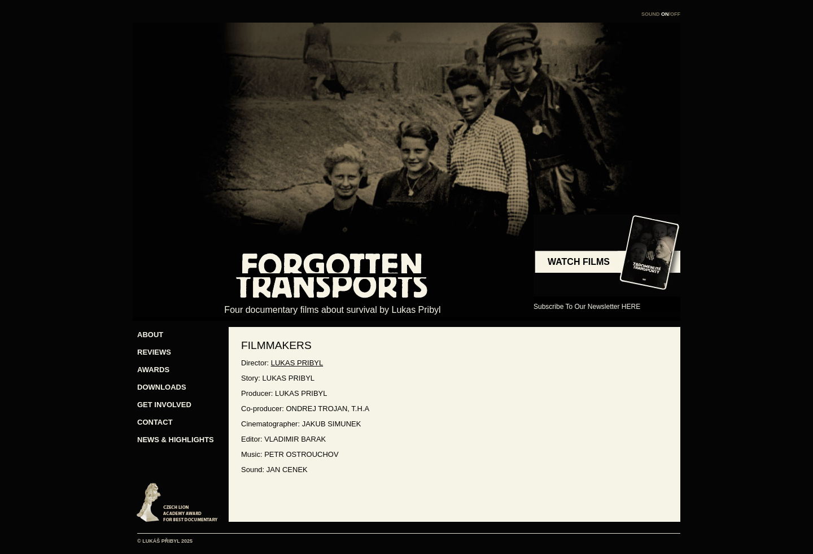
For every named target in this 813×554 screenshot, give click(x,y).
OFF (675, 14)
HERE (631, 307)
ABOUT (150, 334)
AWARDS (153, 369)
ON (665, 14)
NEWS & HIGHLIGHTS (171, 439)
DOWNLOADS (161, 387)
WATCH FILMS (579, 262)
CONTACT (155, 422)
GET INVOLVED (164, 404)
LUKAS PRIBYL (297, 363)
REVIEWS (154, 352)
